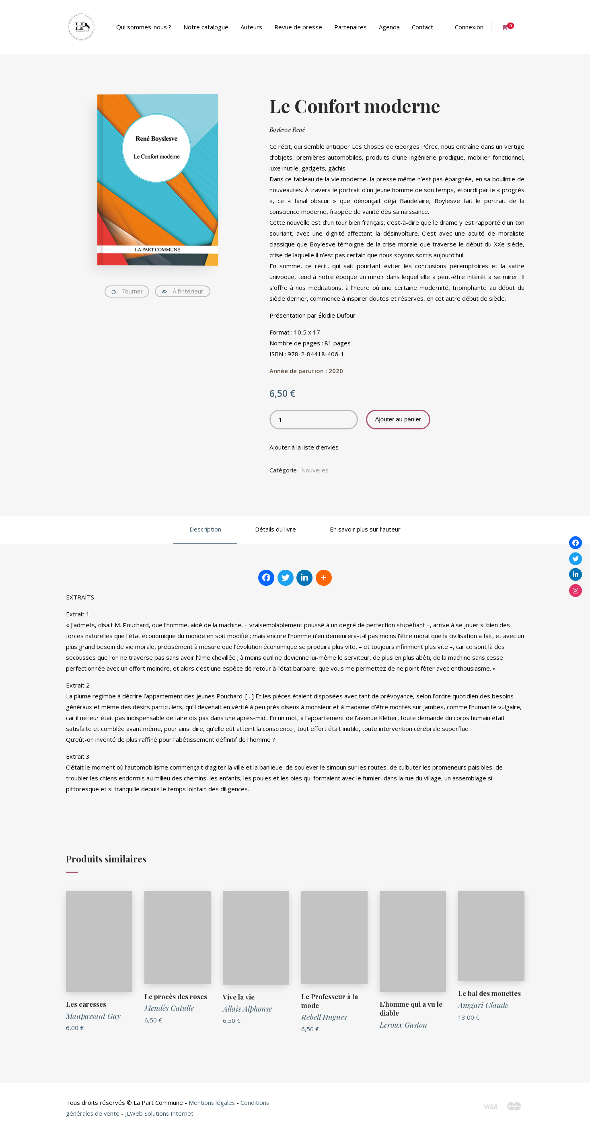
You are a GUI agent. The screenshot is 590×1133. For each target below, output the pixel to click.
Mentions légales (212, 1102)
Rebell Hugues (324, 1017)
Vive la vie (239, 996)
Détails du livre (275, 529)
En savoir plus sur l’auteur (365, 529)
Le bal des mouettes (489, 993)
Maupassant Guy (93, 1015)
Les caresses (86, 1004)
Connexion (469, 27)
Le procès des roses (175, 996)
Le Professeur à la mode (329, 1001)
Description (205, 529)
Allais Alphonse (247, 1008)
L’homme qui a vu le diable (411, 1008)
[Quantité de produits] (313, 419)
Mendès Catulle (169, 1007)
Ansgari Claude (483, 1005)
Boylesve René (287, 129)
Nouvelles (315, 470)
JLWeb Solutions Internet (160, 1113)
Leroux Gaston (403, 1024)
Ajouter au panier (398, 419)
